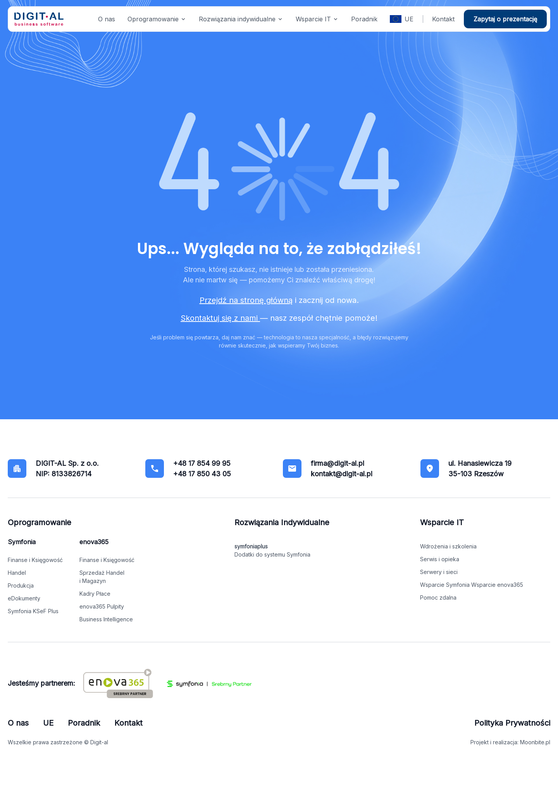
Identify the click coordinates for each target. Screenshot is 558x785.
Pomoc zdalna (438, 597)
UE (409, 19)
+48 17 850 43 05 (202, 474)
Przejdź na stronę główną (246, 300)
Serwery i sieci (439, 572)
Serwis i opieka (439, 559)
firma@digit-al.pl (337, 463)
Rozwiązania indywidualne (237, 19)
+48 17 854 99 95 (202, 463)
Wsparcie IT (313, 19)
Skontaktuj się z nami (220, 318)
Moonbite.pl (535, 742)
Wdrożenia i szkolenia (448, 546)
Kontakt (443, 19)
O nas (106, 19)
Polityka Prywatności (512, 723)
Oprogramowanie (153, 19)
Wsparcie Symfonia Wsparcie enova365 (471, 584)
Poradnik (364, 19)
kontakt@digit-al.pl (341, 474)
